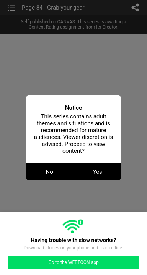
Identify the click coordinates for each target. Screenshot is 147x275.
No (49, 171)
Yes (97, 171)
